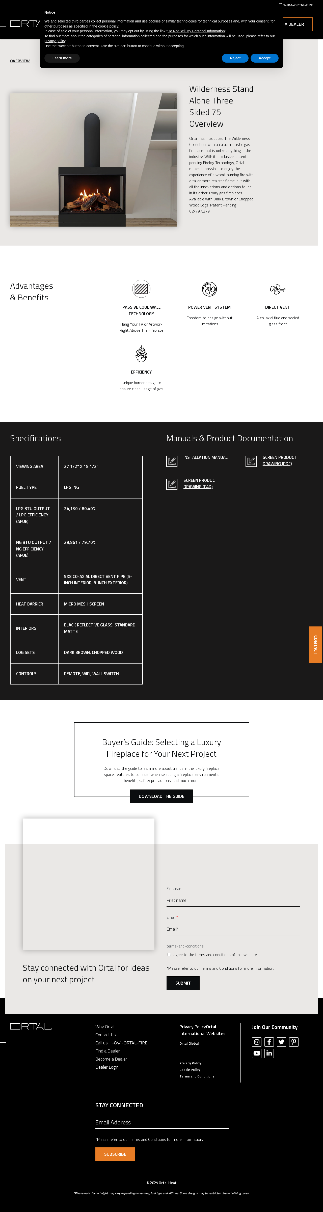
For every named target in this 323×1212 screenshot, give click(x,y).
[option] (93, 160)
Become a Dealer (111, 1059)
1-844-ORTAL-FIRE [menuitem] (298, 5)
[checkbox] (233, 955)
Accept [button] (265, 58)
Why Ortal (104, 1026)
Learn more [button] (62, 58)
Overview (20, 61)
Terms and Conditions (219, 968)
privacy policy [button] (54, 41)
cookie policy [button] (108, 26)
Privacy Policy (192, 1026)
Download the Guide (161, 796)
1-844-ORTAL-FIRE (128, 1042)
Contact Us (105, 1034)
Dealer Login (107, 1067)
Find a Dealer (289, 24)
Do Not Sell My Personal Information (196, 31)
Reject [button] (235, 58)
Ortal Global (189, 1043)
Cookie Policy (189, 1069)
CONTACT (315, 644)
